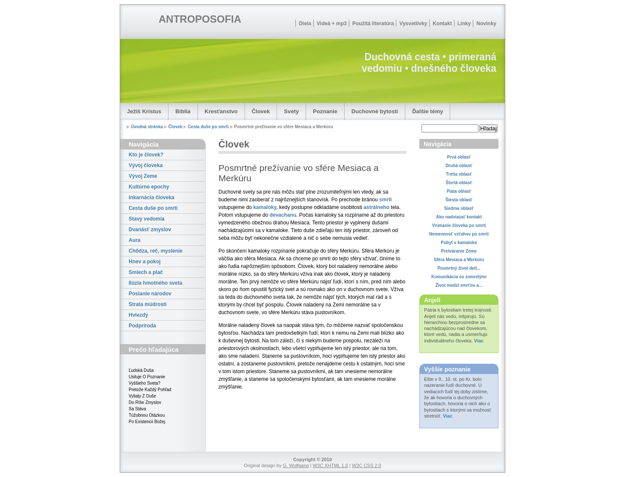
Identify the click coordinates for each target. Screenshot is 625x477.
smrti (385, 200)
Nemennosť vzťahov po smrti (459, 234)
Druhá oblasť (458, 165)
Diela (305, 23)
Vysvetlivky (413, 23)
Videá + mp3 (332, 23)
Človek (261, 111)
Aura (134, 240)
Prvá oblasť (459, 157)
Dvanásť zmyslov (150, 230)
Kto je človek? (146, 155)
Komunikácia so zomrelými (458, 276)
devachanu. (283, 215)
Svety (291, 111)
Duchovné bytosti (374, 111)
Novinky (486, 23)
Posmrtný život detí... (459, 268)
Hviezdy (138, 315)
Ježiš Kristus (144, 111)
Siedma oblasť (459, 208)
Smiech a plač (146, 272)
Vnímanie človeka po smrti (459, 225)
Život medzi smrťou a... (459, 285)
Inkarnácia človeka (151, 197)
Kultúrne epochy (149, 187)
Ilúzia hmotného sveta (155, 283)
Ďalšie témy (427, 111)
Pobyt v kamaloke (459, 242)
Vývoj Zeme (143, 176)
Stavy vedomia (147, 219)
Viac (478, 340)
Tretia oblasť (459, 174)
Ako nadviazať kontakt (459, 217)
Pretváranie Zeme (459, 251)
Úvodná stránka (147, 126)
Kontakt (442, 23)
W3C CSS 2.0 (366, 465)
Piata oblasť (459, 191)
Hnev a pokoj (145, 262)
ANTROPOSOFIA (200, 19)
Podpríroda (142, 326)
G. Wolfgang (296, 465)
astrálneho (376, 207)
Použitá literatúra (373, 23)
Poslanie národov (150, 294)
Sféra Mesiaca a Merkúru (459, 259)
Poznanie (325, 111)
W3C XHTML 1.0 (330, 465)
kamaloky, (265, 207)
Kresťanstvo (221, 111)
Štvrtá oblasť (458, 182)
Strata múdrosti (148, 304)
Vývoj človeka (145, 165)
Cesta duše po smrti (208, 126)
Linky (464, 23)
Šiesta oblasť (458, 199)
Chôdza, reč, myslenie (156, 251)
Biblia (182, 111)
